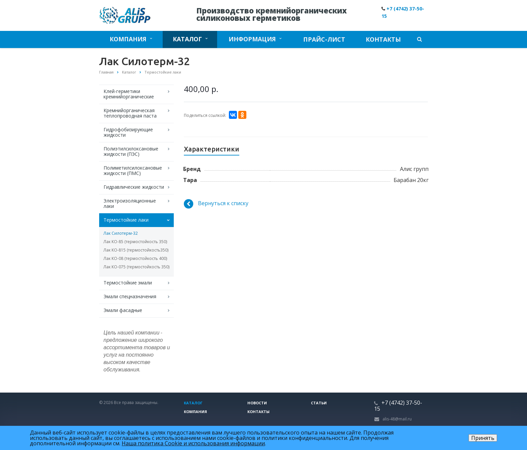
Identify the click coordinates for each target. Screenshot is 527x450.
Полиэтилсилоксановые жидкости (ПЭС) (131, 151)
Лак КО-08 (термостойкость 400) (135, 258)
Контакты (383, 39)
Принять (482, 438)
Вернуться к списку (216, 204)
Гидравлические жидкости (134, 187)
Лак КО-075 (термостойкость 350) (136, 267)
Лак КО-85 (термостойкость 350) (135, 241)
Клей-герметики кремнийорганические (129, 94)
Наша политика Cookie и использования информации (193, 443)
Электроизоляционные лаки (130, 203)
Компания (131, 39)
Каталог (190, 39)
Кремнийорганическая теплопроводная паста (130, 113)
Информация (255, 39)
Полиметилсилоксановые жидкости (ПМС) (133, 170)
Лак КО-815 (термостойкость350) (136, 250)
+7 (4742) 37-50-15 (398, 405)
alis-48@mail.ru (397, 419)
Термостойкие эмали (128, 282)
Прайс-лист (324, 39)
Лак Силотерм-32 (121, 233)
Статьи (319, 402)
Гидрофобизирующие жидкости (128, 132)
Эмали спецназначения (130, 296)
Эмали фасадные (123, 310)
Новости (257, 402)
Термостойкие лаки (126, 220)
